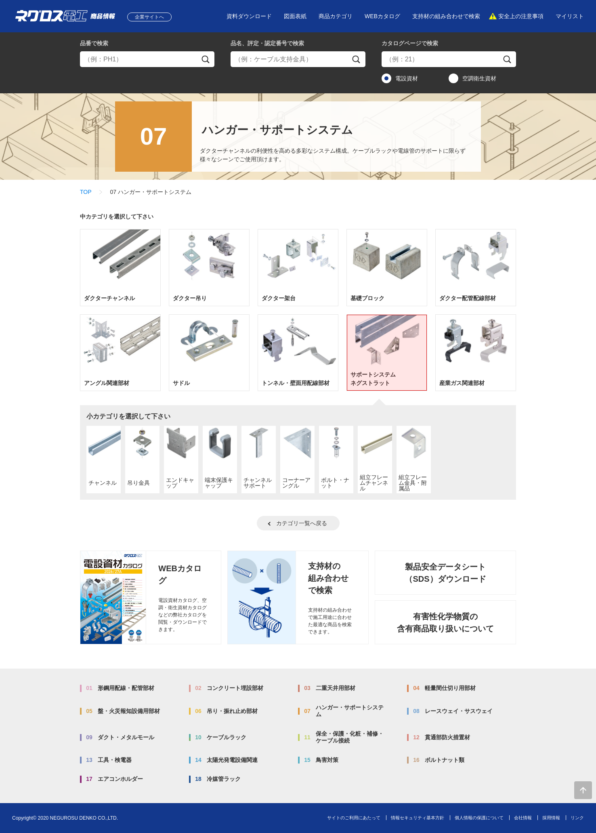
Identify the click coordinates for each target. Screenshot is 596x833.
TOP (86, 192)
